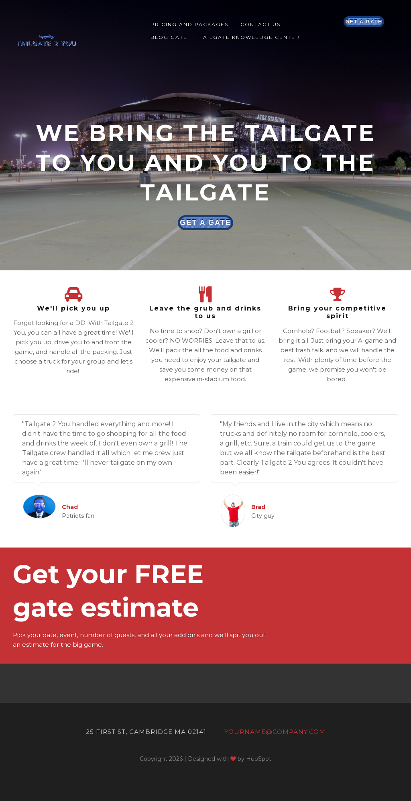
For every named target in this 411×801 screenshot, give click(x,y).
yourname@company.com (275, 732)
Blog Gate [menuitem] (169, 37)
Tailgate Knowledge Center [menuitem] (249, 37)
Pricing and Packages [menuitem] (189, 24)
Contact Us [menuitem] (260, 24)
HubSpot (258, 758)
